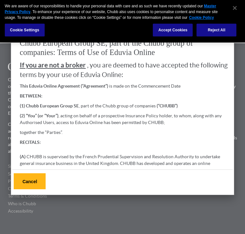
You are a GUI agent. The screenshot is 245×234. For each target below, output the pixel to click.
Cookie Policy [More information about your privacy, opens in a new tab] (201, 16)
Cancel (29, 181)
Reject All (216, 29)
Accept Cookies (172, 29)
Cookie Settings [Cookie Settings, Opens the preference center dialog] (24, 29)
